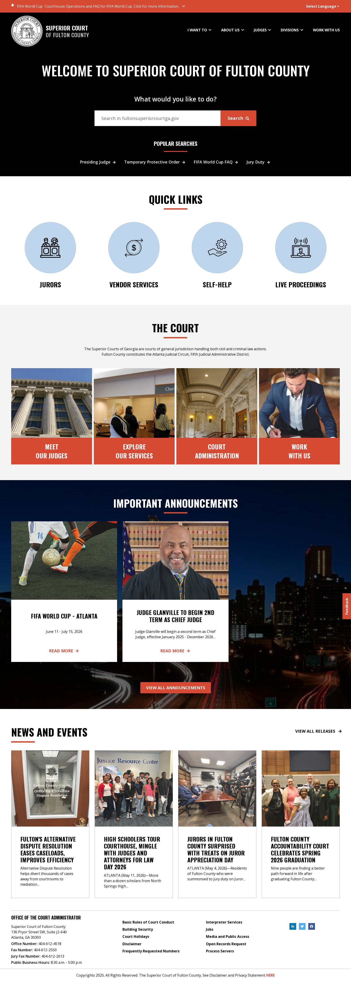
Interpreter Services (224, 922)
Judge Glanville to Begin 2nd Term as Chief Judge (175, 616)
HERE (270, 975)
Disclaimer (131, 943)
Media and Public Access (227, 936)
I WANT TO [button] (198, 30)
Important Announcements (175, 503)
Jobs (209, 929)
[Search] (157, 118)
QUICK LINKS (175, 199)
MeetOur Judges (51, 451)
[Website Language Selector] (317, 6)
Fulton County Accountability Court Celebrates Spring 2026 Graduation (300, 849)
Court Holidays (135, 936)
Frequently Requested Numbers (151, 951)
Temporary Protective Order (155, 162)
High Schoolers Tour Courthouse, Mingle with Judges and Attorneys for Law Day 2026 (132, 853)
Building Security (137, 929)
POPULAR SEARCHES (175, 143)
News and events (49, 732)
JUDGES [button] (261, 30)
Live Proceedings (301, 284)
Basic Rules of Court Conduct (148, 922)
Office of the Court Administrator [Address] (46, 917)
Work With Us (299, 451)
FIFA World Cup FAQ (216, 162)
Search (238, 118)
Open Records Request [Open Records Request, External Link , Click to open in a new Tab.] (226, 943)
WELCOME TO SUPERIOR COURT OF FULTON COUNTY (176, 70)
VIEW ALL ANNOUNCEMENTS (175, 687)
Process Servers (220, 951)
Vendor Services (134, 284)
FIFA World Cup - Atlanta (64, 616)
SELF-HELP (217, 284)
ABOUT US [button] (230, 30)
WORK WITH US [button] (326, 30)
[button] (116, 6)
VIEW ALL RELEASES (318, 731)
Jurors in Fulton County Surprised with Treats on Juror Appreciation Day (216, 849)
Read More (64, 650)
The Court (175, 327)
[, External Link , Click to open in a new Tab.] (292, 926)
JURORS (50, 284)
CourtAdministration (217, 451)
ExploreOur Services (134, 451)
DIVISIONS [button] (290, 30)
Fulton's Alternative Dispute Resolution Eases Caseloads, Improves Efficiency (48, 849)
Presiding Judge (98, 162)
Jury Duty (258, 162)
